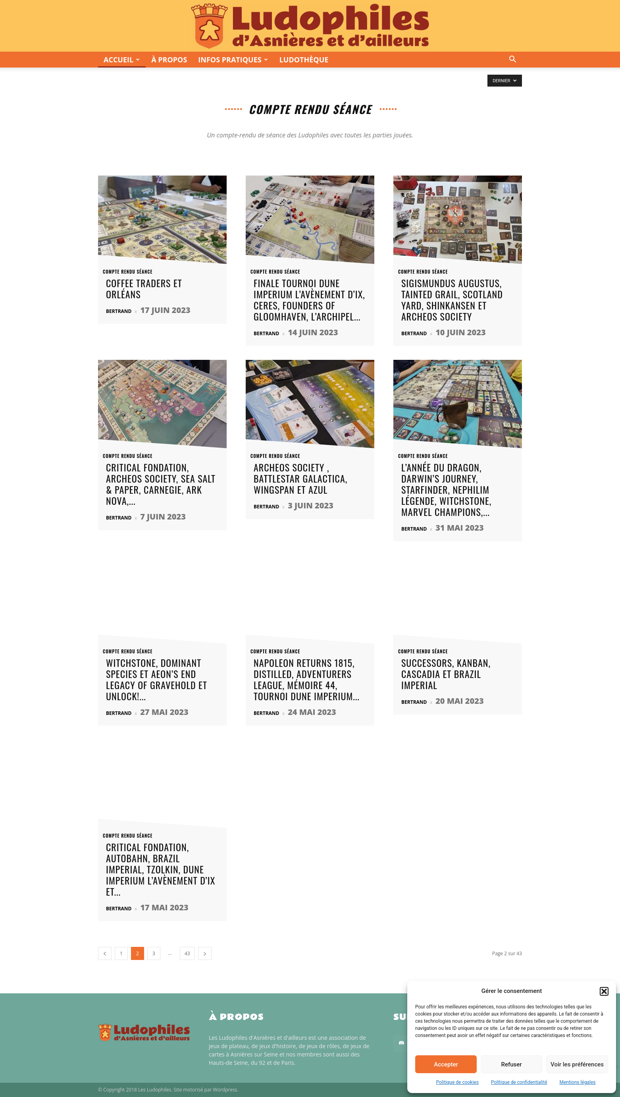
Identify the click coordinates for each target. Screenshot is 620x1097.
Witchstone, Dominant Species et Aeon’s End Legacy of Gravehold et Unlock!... (156, 679)
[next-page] (205, 953)
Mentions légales (578, 1082)
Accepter (446, 1064)
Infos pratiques (233, 59)
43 (187, 953)
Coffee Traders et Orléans (144, 288)
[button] (604, 991)
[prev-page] (105, 953)
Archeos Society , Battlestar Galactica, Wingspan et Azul (300, 478)
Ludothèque (304, 59)
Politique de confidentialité (519, 1082)
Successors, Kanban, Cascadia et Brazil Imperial (446, 673)
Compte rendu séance (132, 271)
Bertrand (119, 311)
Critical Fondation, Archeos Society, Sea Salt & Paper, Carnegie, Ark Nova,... (161, 484)
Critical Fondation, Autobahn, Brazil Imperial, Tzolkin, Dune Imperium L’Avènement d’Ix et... (160, 869)
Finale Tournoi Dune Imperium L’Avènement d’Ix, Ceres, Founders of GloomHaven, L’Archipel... (309, 299)
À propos (169, 59)
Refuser (511, 1064)
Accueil (122, 59)
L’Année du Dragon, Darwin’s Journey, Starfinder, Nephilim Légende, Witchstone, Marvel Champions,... (446, 489)
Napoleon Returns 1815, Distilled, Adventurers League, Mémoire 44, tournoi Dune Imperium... (307, 679)
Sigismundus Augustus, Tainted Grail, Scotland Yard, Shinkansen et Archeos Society (452, 299)
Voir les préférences (577, 1064)
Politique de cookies (457, 1082)
